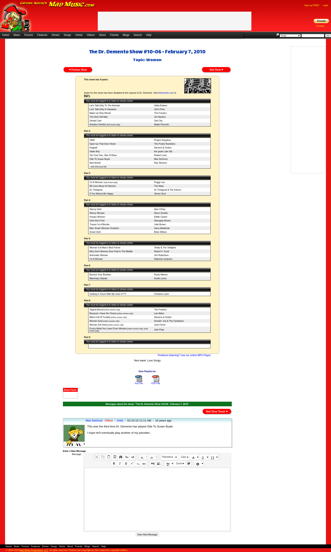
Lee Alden (159, 313)
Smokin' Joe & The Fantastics (169, 321)
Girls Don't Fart (97, 220)
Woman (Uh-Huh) (98, 324)
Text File (138, 383)
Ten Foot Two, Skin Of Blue (103, 155)
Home (5, 35)
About (102, 35)
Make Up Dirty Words (100, 113)
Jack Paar (159, 329)
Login (325, 5)
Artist (120, 420)
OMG (92, 140)
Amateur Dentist (98, 124)
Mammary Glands (98, 278)
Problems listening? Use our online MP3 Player (184, 355)
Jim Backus (160, 117)
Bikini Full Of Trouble (100, 317)
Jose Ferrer (160, 324)
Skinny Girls (96, 209)
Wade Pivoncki (161, 124)
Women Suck (96, 321)
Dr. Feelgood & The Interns (167, 189)
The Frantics (160, 113)
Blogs (126, 35)
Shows (55, 35)
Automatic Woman (99, 255)
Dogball (93, 147)
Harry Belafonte (162, 228)
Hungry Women (97, 216)
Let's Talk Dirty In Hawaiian (103, 109)
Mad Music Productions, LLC (33, 550)
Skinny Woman (97, 213)
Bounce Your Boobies (100, 274)
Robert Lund (160, 155)
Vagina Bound (96, 309)
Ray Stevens (160, 163)
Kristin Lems (160, 278)
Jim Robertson (161, 255)
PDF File (155, 383)
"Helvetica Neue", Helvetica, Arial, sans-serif (169, 456)
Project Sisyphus (162, 140)
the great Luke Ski (163, 151)
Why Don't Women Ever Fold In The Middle (111, 251)
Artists (78, 35)
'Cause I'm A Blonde (100, 224)
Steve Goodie (161, 213)
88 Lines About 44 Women (103, 186)
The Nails (159, 186)
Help (148, 35)
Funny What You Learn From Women (108, 328)
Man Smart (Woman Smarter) (104, 228)
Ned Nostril (95, 163)
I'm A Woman (96, 182)
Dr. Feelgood (96, 189)
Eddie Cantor (160, 216)
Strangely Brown (162, 220)
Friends (114, 35)
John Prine (159, 109)
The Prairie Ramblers (164, 144)
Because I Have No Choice (103, 313)
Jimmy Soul (160, 193)
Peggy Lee (159, 182)
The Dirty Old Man (99, 117)
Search (138, 35)
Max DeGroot (160, 159)
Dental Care (96, 120)
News (17, 35)
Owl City (158, 120)
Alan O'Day (160, 209)
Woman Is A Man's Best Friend (105, 247)
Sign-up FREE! (311, 5)
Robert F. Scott (161, 251)
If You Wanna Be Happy (101, 193)
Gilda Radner (160, 105)
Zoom (179, 463)
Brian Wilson (160, 232)
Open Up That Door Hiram (103, 144)
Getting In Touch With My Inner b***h (108, 294)
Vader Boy (95, 151)
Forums (28, 35)
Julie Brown (160, 224)
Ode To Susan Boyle (100, 159)
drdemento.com (166, 93)
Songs (67, 35)
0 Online (320, 26)
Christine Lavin (161, 294)
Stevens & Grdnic (163, 147)
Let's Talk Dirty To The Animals (105, 105)
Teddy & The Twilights (165, 247)
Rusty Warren (161, 274)
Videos (90, 35)
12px (183, 456)
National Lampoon (163, 259)
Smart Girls (95, 232)
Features (42, 35)
